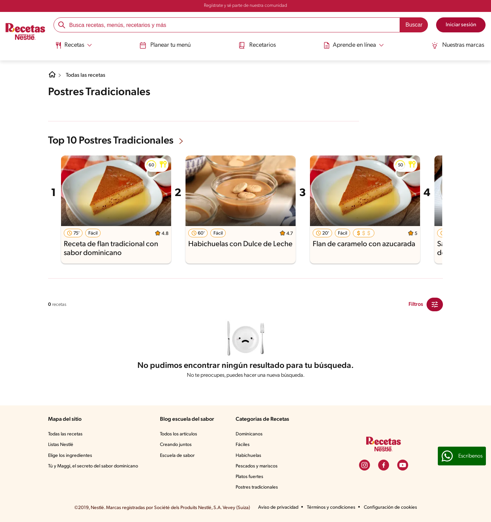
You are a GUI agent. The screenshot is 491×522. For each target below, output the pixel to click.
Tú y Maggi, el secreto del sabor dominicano (93, 466)
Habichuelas (248, 455)
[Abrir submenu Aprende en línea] (353, 45)
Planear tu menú (165, 45)
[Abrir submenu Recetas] (73, 45)
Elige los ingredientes (70, 455)
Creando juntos (176, 444)
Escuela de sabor (177, 455)
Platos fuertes (249, 476)
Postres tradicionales (257, 487)
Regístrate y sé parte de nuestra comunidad (245, 5)
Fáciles (243, 444)
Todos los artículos (178, 434)
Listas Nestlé (60, 444)
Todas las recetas (85, 75)
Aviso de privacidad (278, 507)
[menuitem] (73, 48)
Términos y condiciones (331, 507)
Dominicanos (249, 434)
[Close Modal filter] (435, 304)
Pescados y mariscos (257, 466)
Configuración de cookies (390, 507)
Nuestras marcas (457, 45)
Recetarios (257, 45)
